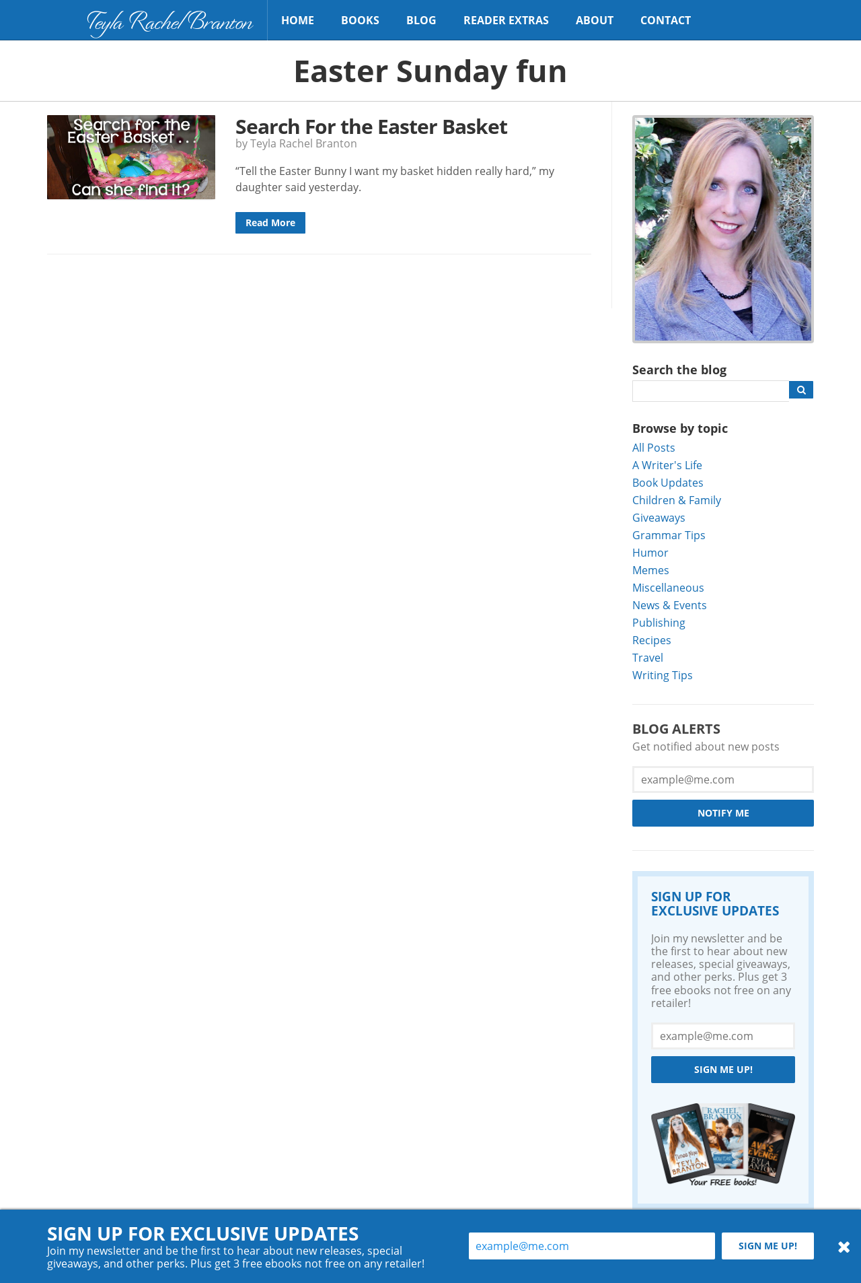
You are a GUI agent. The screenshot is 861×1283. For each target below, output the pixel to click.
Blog (421, 20)
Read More (270, 222)
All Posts (653, 447)
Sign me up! (723, 1069)
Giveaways (658, 517)
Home (297, 20)
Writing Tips (662, 675)
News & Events (669, 605)
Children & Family (676, 500)
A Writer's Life (667, 465)
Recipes (651, 640)
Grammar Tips (669, 535)
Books (360, 20)
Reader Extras (506, 20)
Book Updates (668, 482)
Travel (647, 657)
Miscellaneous (668, 587)
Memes (650, 570)
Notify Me (723, 812)
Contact (665, 20)
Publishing (658, 622)
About (594, 20)
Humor (650, 552)
